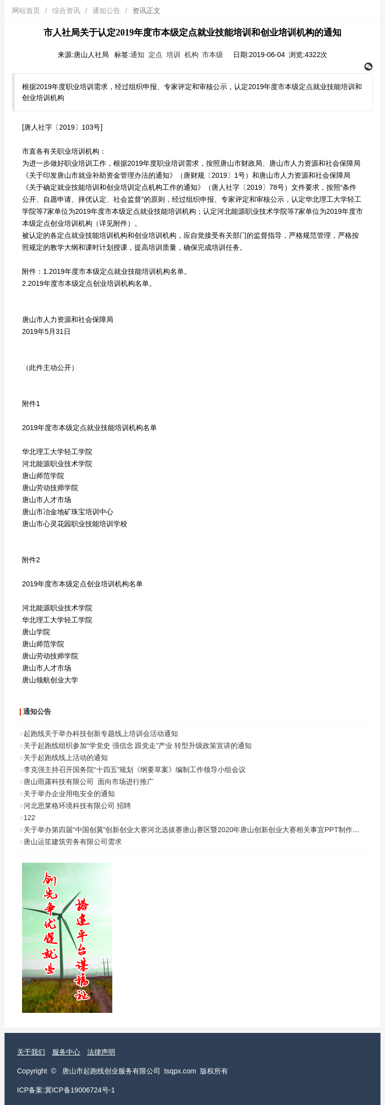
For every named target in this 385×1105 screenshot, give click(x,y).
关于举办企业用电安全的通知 (69, 794)
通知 (137, 55)
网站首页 (26, 11)
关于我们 (31, 1052)
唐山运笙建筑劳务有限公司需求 (73, 842)
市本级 (212, 55)
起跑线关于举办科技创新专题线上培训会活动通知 (101, 733)
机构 (191, 55)
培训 (173, 55)
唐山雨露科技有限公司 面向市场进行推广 (89, 782)
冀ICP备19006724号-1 (80, 1090)
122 (29, 818)
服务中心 (66, 1052)
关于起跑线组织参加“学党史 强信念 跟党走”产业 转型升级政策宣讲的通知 (138, 746)
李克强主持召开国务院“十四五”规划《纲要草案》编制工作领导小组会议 (135, 770)
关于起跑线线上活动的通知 (66, 758)
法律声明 (101, 1052)
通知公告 (106, 11)
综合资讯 (66, 11)
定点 (155, 55)
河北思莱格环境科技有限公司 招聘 (77, 806)
